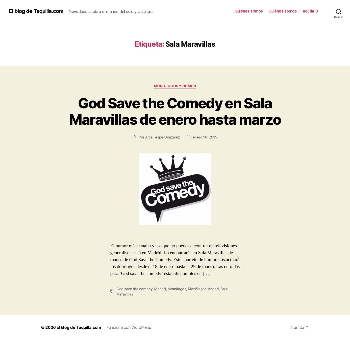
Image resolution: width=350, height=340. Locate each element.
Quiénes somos (249, 11)
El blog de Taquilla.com (36, 11)
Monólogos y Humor (175, 86)
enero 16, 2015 (205, 137)
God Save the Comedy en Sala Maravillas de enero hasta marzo (175, 111)
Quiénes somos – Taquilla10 (293, 11)
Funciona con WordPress (128, 327)
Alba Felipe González (162, 137)
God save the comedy (134, 289)
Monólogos (177, 289)
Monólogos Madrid (203, 289)
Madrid (160, 289)
